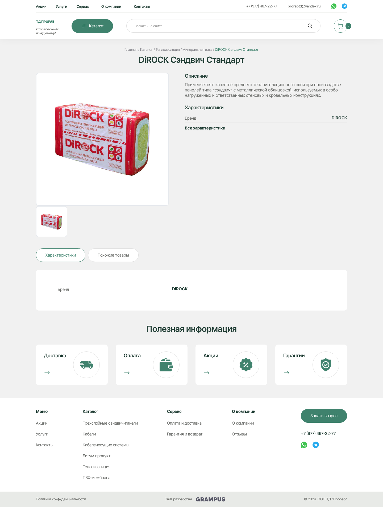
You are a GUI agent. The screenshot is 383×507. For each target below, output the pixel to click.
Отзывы (239, 434)
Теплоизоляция (96, 466)
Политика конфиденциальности (61, 499)
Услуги (61, 6)
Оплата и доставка (184, 423)
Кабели (89, 434)
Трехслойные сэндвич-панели (110, 423)
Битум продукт (97, 455)
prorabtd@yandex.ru (304, 6)
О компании (111, 6)
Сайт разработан (195, 499)
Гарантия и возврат (185, 434)
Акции (41, 6)
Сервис (83, 6)
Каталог (92, 26)
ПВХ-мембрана (96, 477)
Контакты (142, 6)
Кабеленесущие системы (106, 444)
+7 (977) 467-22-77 (261, 6)
